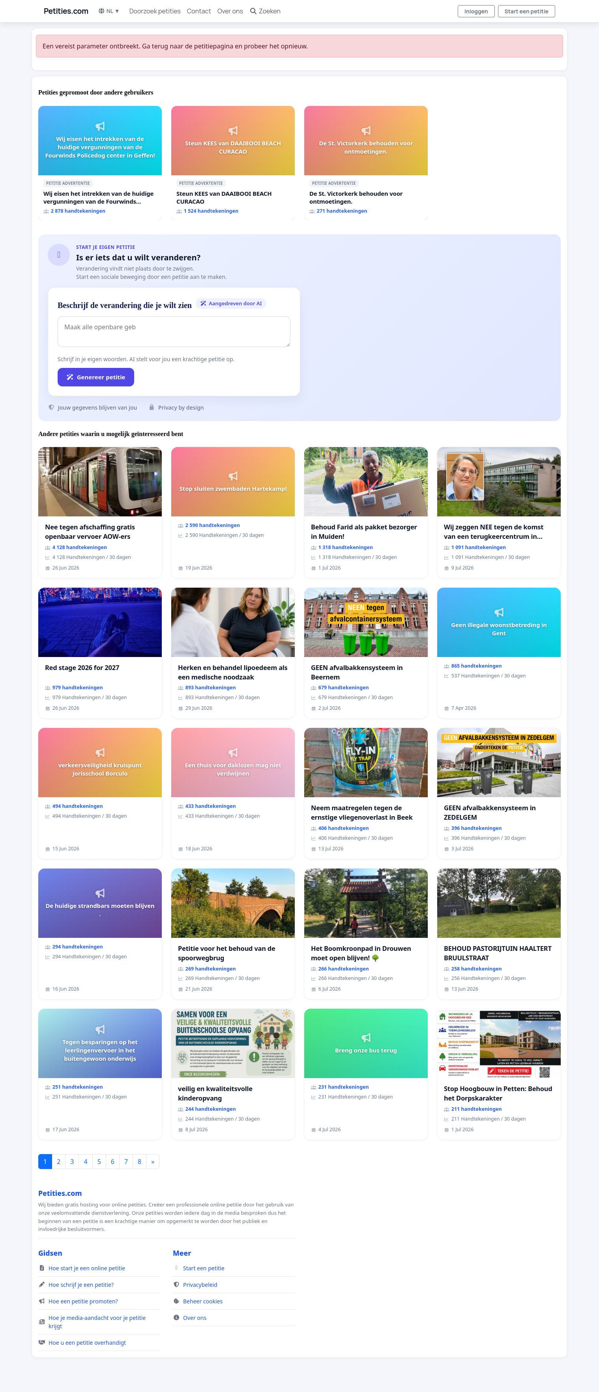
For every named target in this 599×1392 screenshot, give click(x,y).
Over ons (230, 11)
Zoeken (265, 11)
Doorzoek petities (155, 11)
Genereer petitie (95, 377)
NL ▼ (109, 11)
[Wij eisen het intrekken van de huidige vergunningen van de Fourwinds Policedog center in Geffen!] (100, 163)
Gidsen (50, 1253)
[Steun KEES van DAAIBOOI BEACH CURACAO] (233, 163)
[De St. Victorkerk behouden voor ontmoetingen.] (366, 163)
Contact (199, 11)
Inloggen (476, 11)
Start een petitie (526, 11)
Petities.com (66, 11)
